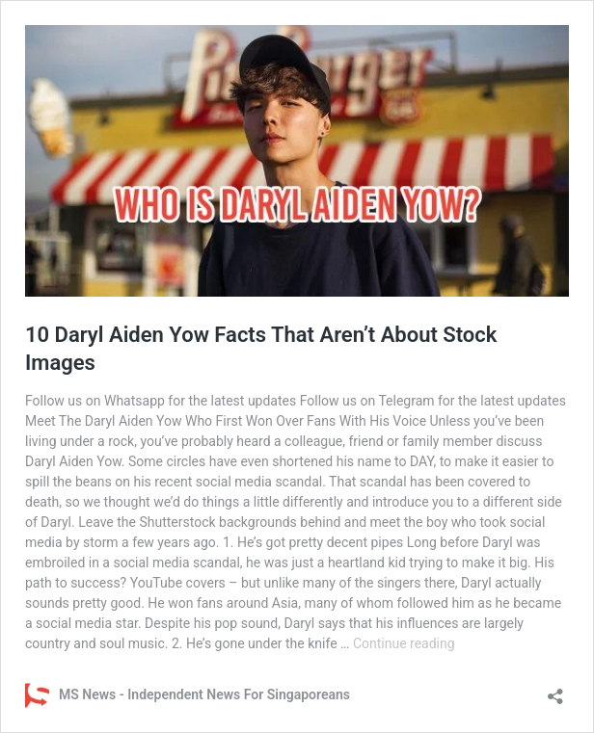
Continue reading (404, 643)
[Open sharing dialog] (555, 690)
